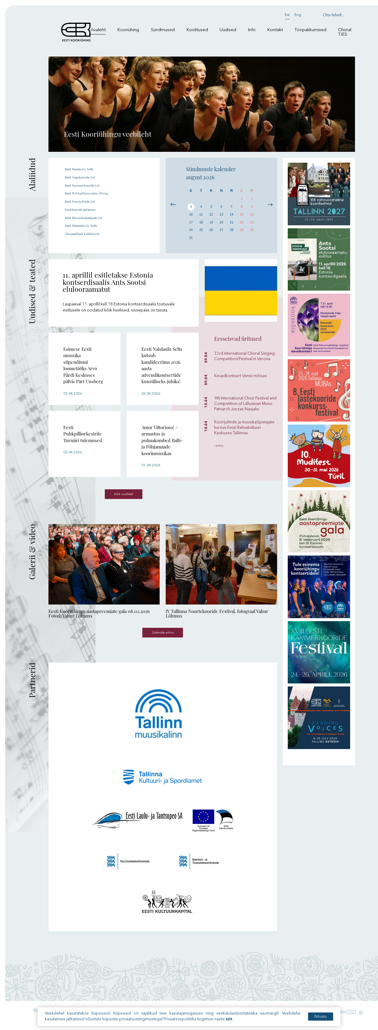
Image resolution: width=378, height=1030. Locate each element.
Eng (297, 15)
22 (242, 225)
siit (230, 1019)
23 (252, 225)
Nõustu (318, 1017)
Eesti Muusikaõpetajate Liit (89, 217)
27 (221, 234)
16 (252, 216)
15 (242, 216)
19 (211, 225)
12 (211, 216)
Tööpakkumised (310, 30)
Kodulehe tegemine (349, 1018)
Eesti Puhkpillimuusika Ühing (90, 193)
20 (221, 225)
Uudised (228, 30)
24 (191, 234)
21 (232, 225)
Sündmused (163, 30)
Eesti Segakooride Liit (85, 177)
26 (211, 234)
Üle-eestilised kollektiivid (88, 233)
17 (191, 225)
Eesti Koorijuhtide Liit (84, 201)
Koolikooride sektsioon (87, 209)
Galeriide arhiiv (163, 638)
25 (201, 234)
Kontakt (275, 30)
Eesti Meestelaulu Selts (86, 225)
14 (232, 216)
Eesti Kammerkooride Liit (88, 185)
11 (201, 216)
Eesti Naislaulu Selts (83, 169)
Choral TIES (344, 32)
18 (201, 225)
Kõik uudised (123, 497)
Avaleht (98, 30)
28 (232, 234)
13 (221, 216)
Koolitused (197, 30)
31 (191, 242)
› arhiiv (219, 446)
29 (242, 234)
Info (252, 30)
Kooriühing (128, 30)
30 (252, 234)
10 (191, 216)
